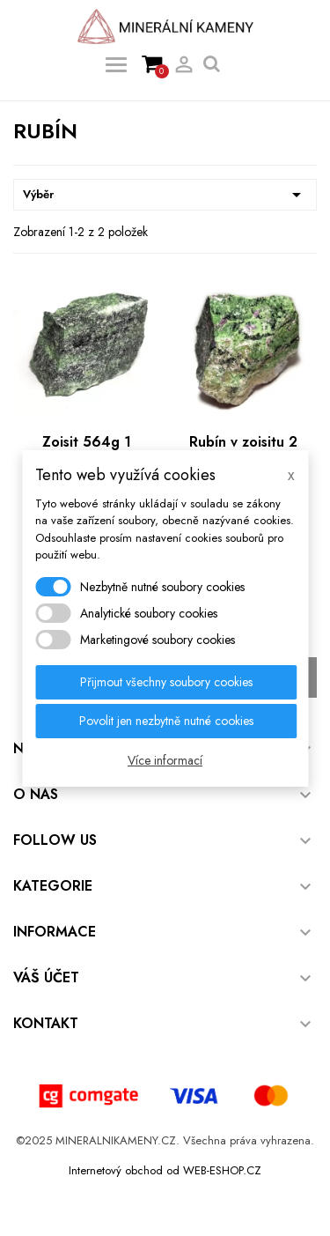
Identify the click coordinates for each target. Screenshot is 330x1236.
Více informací (165, 760)
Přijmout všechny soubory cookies (166, 682)
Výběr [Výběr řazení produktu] (165, 194)
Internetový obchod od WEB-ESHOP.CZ (165, 1170)
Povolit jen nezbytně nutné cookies (166, 720)
